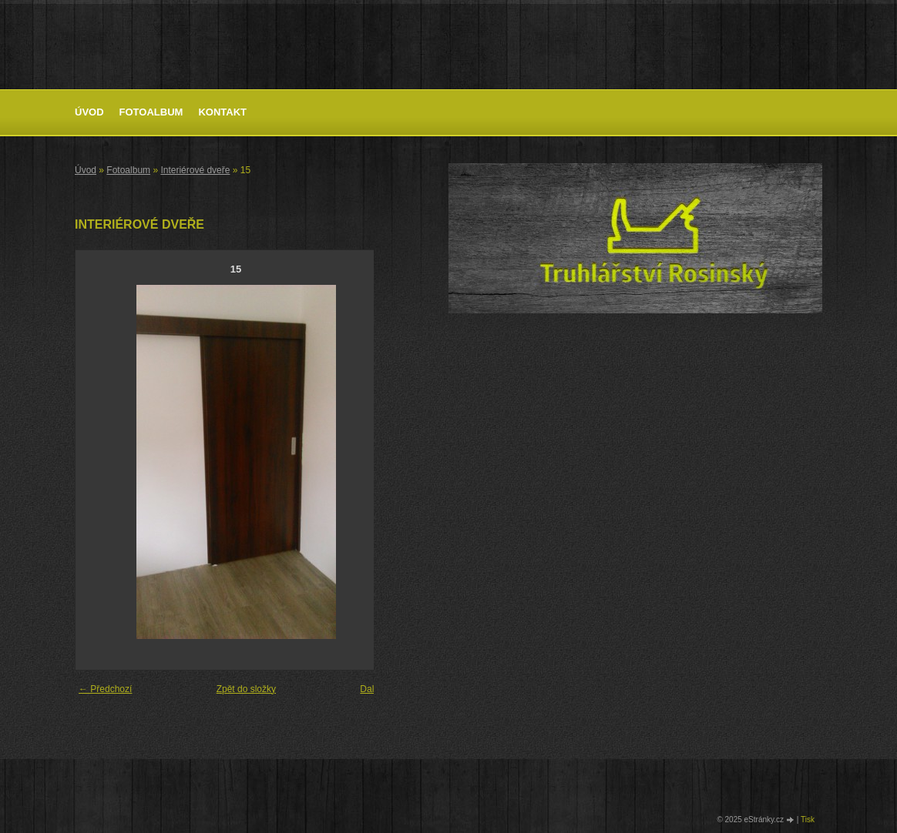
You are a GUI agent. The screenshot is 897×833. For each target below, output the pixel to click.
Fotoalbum (151, 112)
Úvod (89, 112)
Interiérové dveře (195, 170)
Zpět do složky (246, 689)
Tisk (808, 819)
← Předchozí (105, 689)
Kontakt (222, 112)
